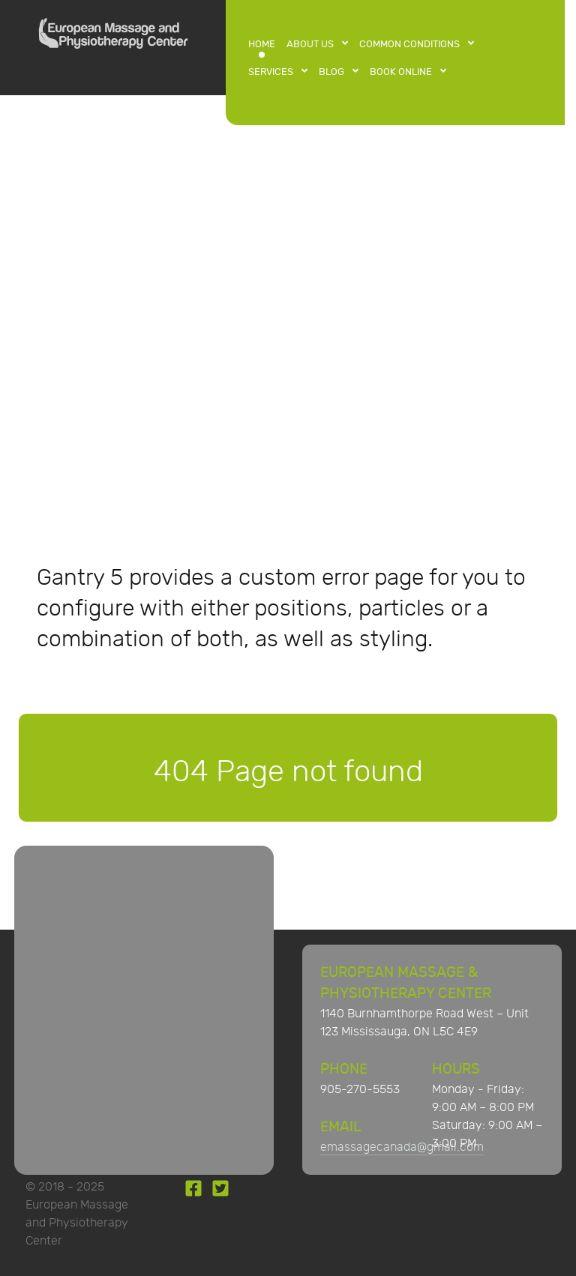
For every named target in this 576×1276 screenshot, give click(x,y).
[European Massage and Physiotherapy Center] (113, 37)
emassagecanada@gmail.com (402, 1147)
